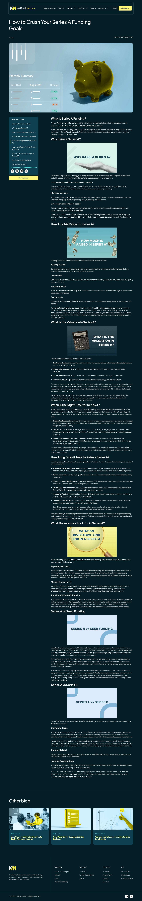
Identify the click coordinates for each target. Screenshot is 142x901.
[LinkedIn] (126, 896)
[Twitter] (131, 896)
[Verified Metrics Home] (22, 8)
